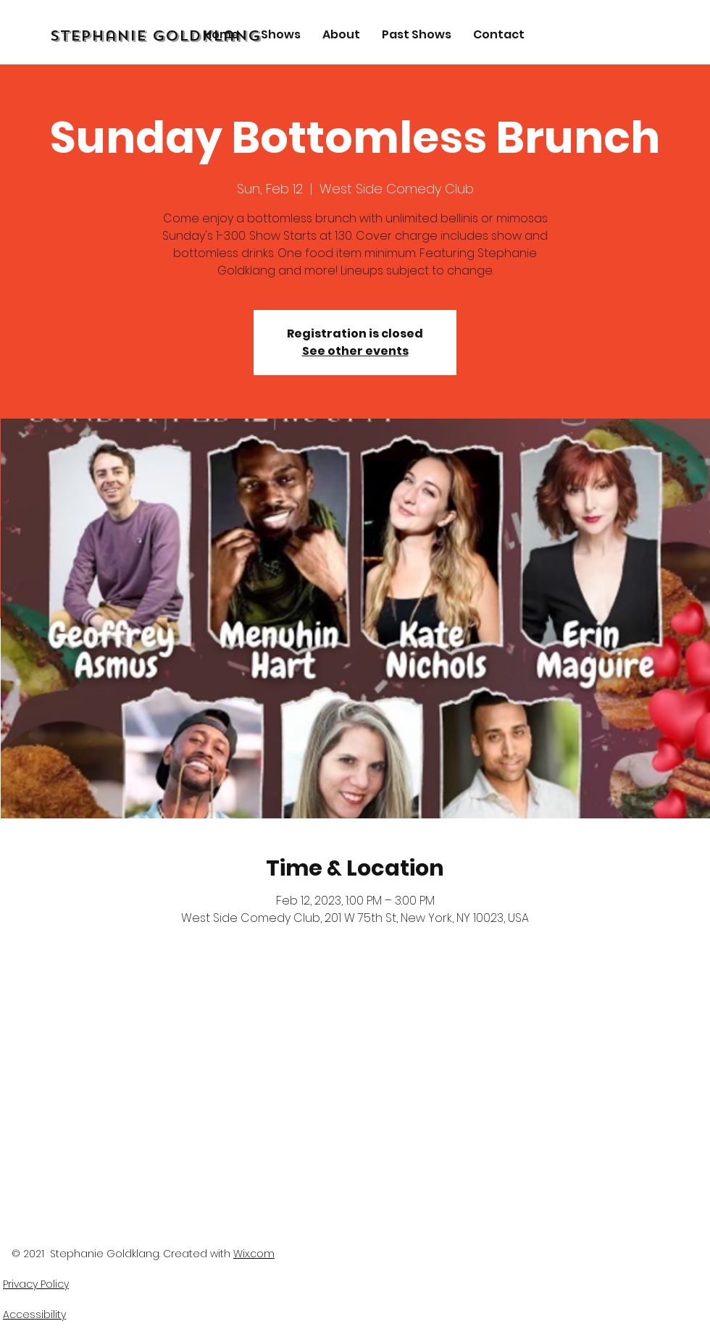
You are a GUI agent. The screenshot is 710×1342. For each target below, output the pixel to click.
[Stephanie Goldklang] (191, 36)
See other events (355, 351)
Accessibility (34, 1314)
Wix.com (254, 1253)
